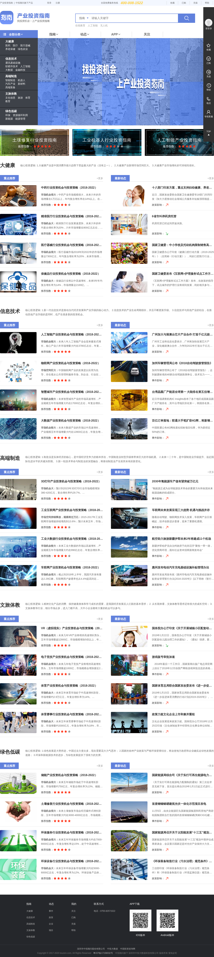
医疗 (15, 45)
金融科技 (20, 69)
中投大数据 (112, 949)
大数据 (9, 69)
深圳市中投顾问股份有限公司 (91, 949)
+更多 (100, 178)
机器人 (21, 80)
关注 (147, 34)
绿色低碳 (11, 111)
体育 (27, 97)
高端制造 (11, 76)
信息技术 (11, 58)
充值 (195, 3)
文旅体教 (11, 93)
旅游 (20, 97)
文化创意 (10, 97)
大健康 (9, 41)
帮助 (207, 3)
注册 (58, 3)
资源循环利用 (20, 115)
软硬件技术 (11, 66)
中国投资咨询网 (127, 949)
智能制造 (10, 80)
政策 (51, 917)
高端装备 (10, 87)
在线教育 (80, 25)
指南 (53, 34)
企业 (51, 924)
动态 (85, 34)
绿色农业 (23, 49)
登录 (49, 3)
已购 (184, 3)
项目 (51, 930)
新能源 (9, 118)
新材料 (21, 83)
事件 (51, 911)
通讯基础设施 (12, 62)
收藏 (172, 3)
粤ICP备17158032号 (103, 953)
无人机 (104, 25)
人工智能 (93, 25)
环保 (7, 115)
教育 (7, 101)
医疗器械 (25, 45)
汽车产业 (10, 83)
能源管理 (20, 118)
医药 (7, 45)
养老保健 (10, 49)
